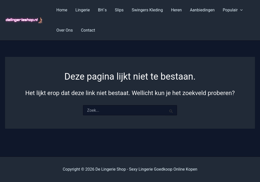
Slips (119, 10)
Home (61, 10)
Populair (232, 10)
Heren (176, 10)
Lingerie (82, 10)
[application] (240, 10)
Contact (88, 30)
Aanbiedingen (202, 10)
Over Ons (64, 30)
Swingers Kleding (147, 10)
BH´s (102, 10)
